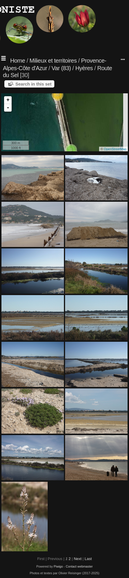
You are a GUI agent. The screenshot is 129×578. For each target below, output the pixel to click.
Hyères (84, 68)
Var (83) (61, 68)
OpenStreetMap (115, 149)
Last (88, 559)
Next (78, 559)
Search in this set (33, 83)
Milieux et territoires (53, 60)
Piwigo (58, 566)
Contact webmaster (79, 566)
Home (17, 60)
